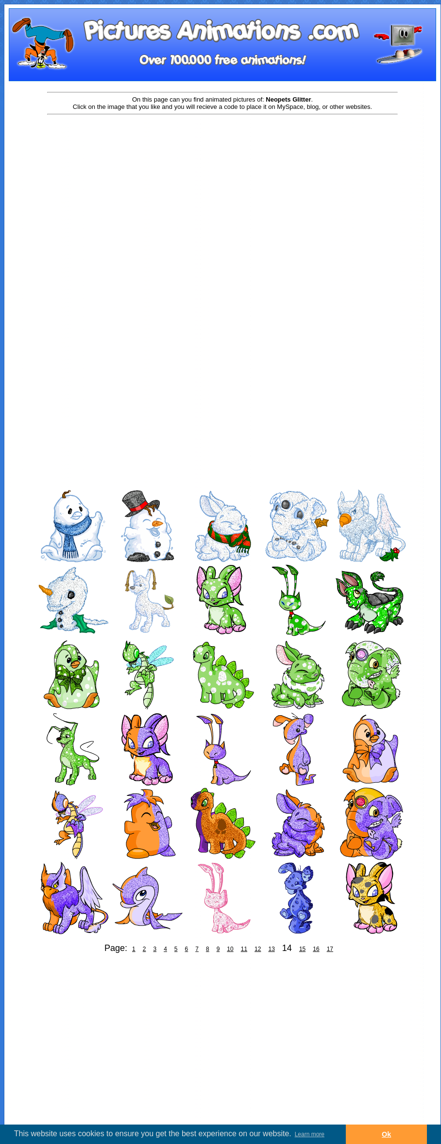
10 (230, 949)
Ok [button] (386, 1134)
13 (271, 949)
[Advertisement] (91, 216)
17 (330, 949)
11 (244, 949)
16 (316, 949)
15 (302, 949)
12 (257, 949)
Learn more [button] (309, 1134)
